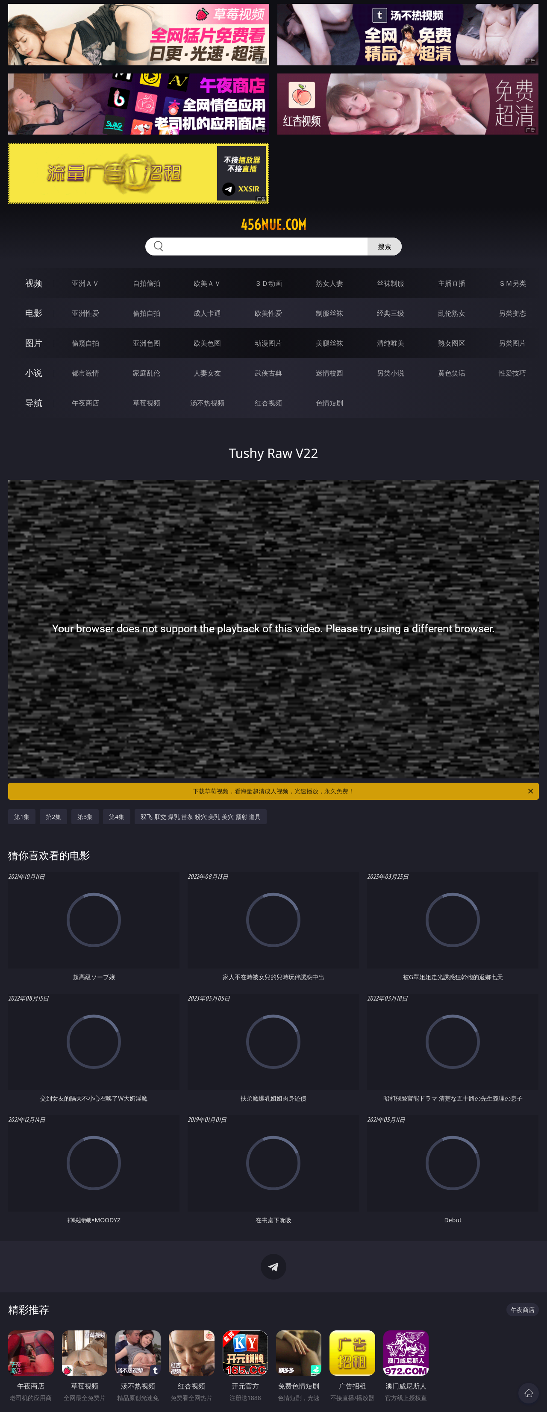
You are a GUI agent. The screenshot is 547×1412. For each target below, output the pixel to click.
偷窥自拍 (85, 343)
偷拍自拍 (146, 313)
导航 (33, 402)
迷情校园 (329, 373)
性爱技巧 (512, 373)
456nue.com (273, 224)
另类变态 (512, 313)
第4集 (116, 817)
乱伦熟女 (451, 313)
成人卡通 (207, 313)
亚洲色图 (146, 343)
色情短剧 (329, 403)
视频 (33, 283)
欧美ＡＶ (207, 283)
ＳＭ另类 (512, 283)
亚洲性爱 (85, 313)
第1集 (21, 817)
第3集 (85, 817)
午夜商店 (85, 403)
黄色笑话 (451, 373)
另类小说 (390, 373)
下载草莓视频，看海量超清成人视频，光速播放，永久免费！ (364, 791)
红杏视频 (268, 403)
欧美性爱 (268, 313)
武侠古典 (268, 373)
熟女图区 (451, 343)
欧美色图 (207, 343)
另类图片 (512, 343)
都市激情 (85, 373)
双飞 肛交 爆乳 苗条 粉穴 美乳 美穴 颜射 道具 (201, 817)
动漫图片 (268, 343)
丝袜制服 (390, 283)
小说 (33, 373)
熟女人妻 (329, 283)
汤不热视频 (207, 403)
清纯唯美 (390, 343)
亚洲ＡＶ (85, 283)
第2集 (53, 817)
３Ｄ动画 (268, 283)
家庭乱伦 (146, 373)
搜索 (384, 246)
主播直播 (451, 283)
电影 (33, 313)
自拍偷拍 (146, 283)
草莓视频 (146, 403)
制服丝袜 (329, 313)
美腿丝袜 (329, 343)
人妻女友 (207, 373)
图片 (33, 343)
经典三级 (390, 313)
